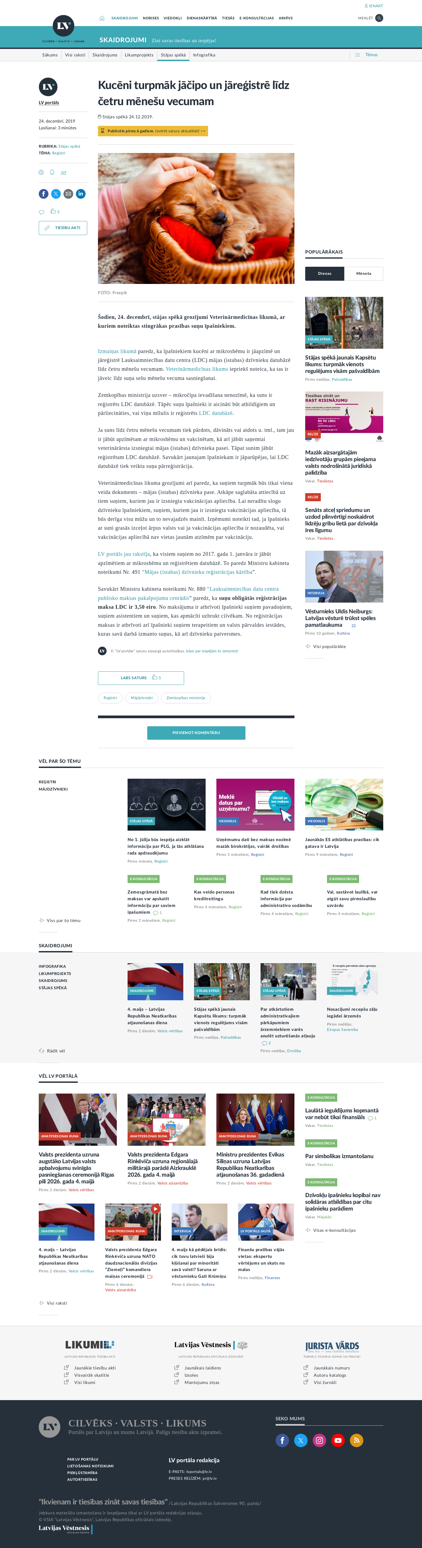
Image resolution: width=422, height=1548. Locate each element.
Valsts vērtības (170, 1031)
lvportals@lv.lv (199, 1472)
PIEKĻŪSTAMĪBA (82, 1473)
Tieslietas (325, 481)
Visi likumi (85, 1382)
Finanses (272, 1278)
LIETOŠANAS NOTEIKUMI (90, 1466)
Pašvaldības (342, 380)
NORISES (151, 18)
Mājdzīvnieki (142, 698)
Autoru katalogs (330, 1375)
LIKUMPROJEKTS (55, 974)
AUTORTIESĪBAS (82, 1480)
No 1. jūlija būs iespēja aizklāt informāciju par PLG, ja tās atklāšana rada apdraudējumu (166, 846)
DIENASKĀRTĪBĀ (202, 18)
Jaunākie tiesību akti (95, 1368)
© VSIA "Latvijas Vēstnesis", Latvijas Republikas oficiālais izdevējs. (105, 1520)
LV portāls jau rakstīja (124, 554)
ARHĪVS (286, 18)
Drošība (294, 1051)
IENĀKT (376, 6)
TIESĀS (228, 18)
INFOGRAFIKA (52, 967)
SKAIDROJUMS (53, 981)
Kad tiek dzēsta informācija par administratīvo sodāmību (286, 899)
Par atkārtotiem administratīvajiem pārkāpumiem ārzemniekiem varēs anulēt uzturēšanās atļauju (288, 1022)
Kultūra (343, 633)
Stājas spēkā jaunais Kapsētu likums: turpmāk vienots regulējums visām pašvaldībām (342, 364)
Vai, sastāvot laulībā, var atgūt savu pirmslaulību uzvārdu (352, 899)
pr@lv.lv (210, 1479)
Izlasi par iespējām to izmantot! (212, 651)
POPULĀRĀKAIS (324, 252)
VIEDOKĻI (173, 18)
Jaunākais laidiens (203, 1368)
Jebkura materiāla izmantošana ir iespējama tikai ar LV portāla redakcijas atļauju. (121, 1513)
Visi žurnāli (325, 1382)
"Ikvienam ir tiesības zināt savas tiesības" (103, 1502)
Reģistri (58, 153)
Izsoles (191, 1375)
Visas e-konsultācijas (334, 1230)
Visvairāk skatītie (91, 1375)
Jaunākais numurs (332, 1368)
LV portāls (49, 103)
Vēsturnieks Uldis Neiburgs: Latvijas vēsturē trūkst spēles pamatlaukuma (340, 618)
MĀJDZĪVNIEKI (53, 789)
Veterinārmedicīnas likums (197, 369)
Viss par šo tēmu (64, 920)
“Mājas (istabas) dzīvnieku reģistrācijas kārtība (197, 572)
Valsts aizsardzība (172, 1183)
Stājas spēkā (69, 146)
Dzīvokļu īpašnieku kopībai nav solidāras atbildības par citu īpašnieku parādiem (342, 1202)
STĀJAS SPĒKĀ (53, 988)
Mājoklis (324, 1217)
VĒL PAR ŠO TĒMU (60, 761)
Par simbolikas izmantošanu (339, 1156)
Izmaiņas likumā (117, 351)
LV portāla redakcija (194, 1460)
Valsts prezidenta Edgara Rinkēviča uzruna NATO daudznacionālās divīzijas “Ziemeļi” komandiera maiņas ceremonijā (131, 1263)
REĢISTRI (47, 782)
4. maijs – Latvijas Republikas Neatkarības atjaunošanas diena (152, 1016)
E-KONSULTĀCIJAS (257, 18)
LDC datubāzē (216, 413)
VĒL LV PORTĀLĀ (58, 1076)
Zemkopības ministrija (186, 698)
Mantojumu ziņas (202, 1382)
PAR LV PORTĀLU (83, 1459)
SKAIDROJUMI (124, 18)
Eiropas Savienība (342, 1030)
